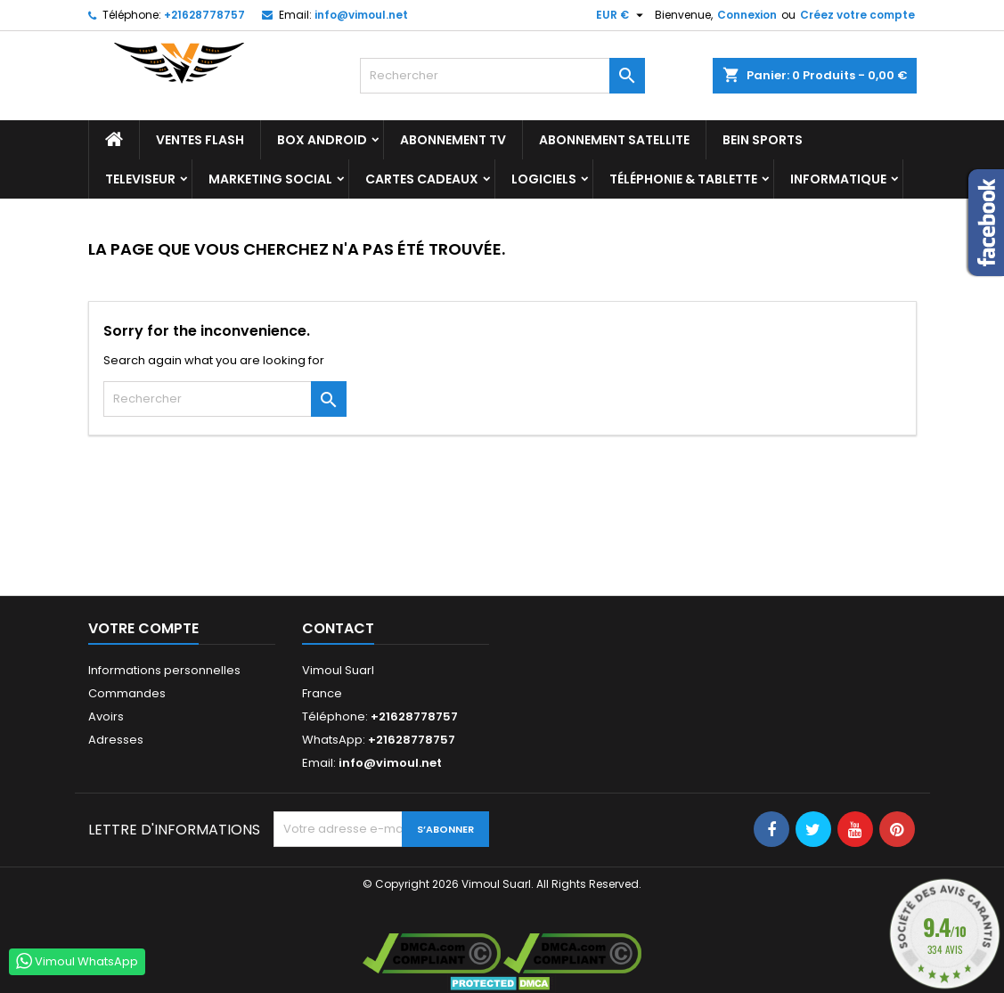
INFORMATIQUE (838, 179)
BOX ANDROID (322, 140)
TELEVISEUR (140, 179)
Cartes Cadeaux (421, 179)
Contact (338, 628)
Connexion (747, 14)
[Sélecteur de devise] (622, 15)
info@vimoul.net (361, 14)
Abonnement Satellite (614, 140)
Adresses (115, 739)
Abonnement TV (453, 140)
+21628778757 (204, 14)
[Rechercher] (502, 76)
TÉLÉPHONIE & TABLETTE (683, 179)
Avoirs (106, 716)
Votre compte (143, 628)
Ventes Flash (200, 140)
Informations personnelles (164, 670)
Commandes (127, 693)
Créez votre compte (857, 14)
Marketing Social (270, 179)
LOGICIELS (543, 179)
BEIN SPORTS (762, 140)
